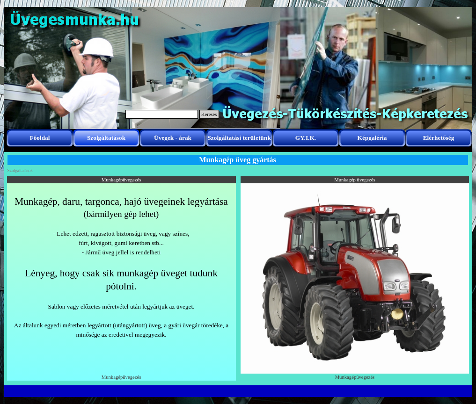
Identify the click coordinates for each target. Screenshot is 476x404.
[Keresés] (161, 114)
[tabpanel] (121, 277)
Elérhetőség (438, 137)
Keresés (209, 114)
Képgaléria (372, 137)
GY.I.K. (305, 137)
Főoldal (40, 137)
